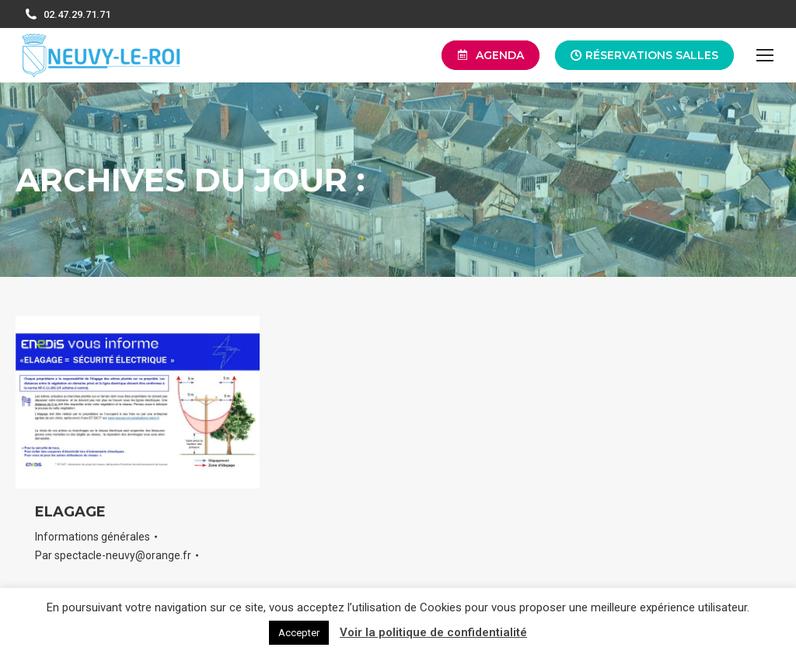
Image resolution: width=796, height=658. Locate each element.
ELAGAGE (70, 511)
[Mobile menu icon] (764, 55)
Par (113, 555)
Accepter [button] (298, 633)
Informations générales (92, 536)
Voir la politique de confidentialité (433, 632)
